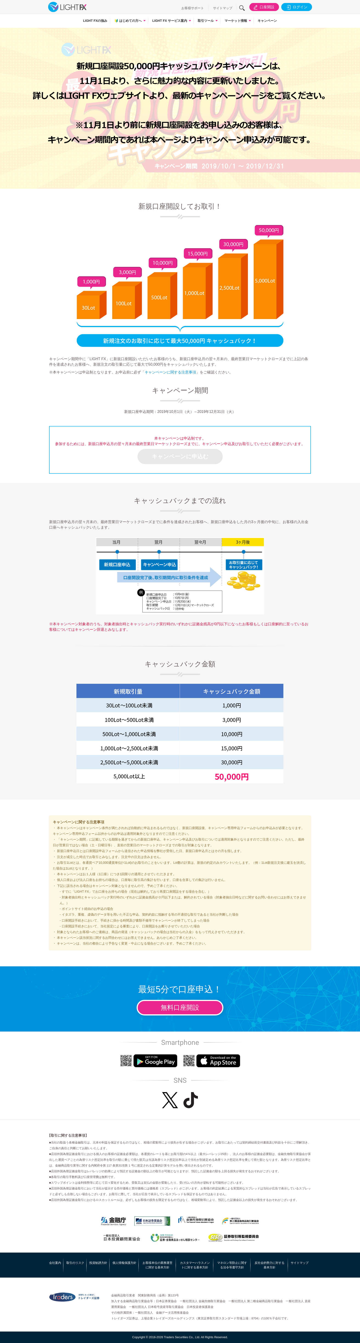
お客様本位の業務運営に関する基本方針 (157, 1265)
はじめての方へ (128, 20)
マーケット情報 (236, 20)
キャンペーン (267, 20)
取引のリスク (75, 1262)
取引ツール (206, 20)
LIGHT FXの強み (95, 20)
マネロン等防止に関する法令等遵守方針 (232, 1265)
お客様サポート (192, 8)
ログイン (296, 7)
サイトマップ (222, 8)
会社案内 (55, 1262)
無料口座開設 (180, 1007)
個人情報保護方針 (124, 1262)
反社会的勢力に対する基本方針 (269, 1265)
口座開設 (263, 7)
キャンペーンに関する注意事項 (170, 372)
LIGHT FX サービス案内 (169, 20)
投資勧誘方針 (98, 1262)
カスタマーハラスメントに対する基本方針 (195, 1265)
